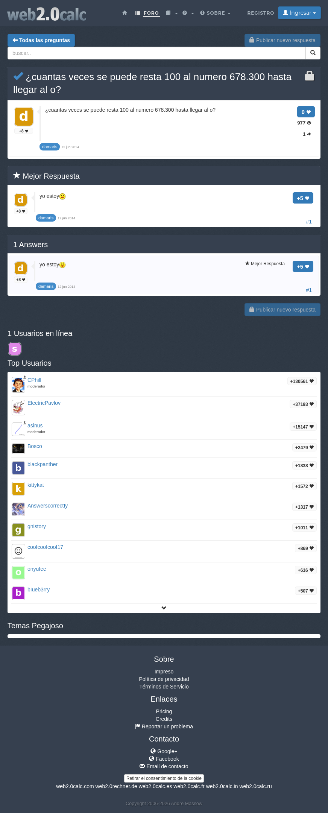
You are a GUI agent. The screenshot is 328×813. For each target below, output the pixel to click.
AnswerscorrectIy (47, 506)
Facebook (164, 759)
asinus (35, 425)
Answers (30, 244)
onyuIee (36, 569)
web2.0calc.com (75, 786)
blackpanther (42, 464)
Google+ (163, 751)
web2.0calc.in (222, 786)
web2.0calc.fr (188, 786)
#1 (309, 222)
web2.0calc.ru (255, 786)
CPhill (34, 380)
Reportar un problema (164, 726)
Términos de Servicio (164, 687)
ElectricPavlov (44, 403)
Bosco (34, 446)
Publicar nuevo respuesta (282, 40)
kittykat (35, 485)
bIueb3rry (38, 590)
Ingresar (299, 12)
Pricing (164, 711)
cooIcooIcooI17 (45, 547)
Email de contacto (164, 766)
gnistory (36, 526)
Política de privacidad (164, 679)
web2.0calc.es (155, 786)
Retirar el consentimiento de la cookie (164, 778)
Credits (164, 719)
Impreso (164, 672)
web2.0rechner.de (116, 786)
